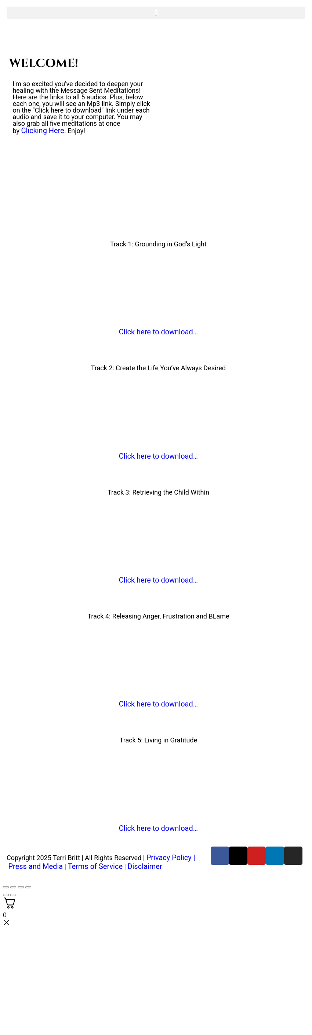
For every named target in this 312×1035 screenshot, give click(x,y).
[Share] (21, 887)
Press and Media (35, 866)
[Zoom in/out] (6, 887)
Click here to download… (158, 331)
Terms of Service (95, 866)
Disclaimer (144, 866)
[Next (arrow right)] (13, 895)
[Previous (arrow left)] (6, 895)
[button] (156, 13)
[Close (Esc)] (28, 887)
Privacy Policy (169, 857)
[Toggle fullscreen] (13, 887)
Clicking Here (42, 130)
